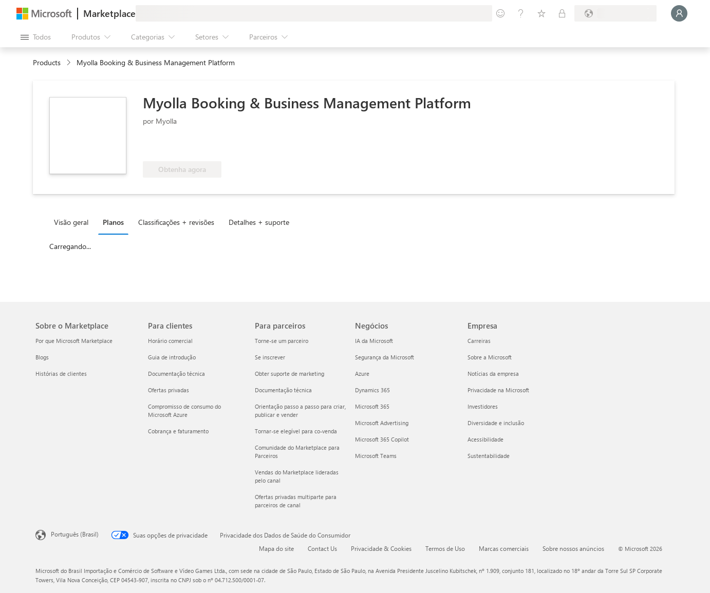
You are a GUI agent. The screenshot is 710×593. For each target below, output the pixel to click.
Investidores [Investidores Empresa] (483, 406)
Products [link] (47, 62)
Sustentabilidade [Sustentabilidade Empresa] (489, 456)
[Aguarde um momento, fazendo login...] (679, 13)
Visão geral (71, 222)
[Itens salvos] (541, 13)
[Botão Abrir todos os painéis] (35, 37)
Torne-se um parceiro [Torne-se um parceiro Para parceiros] (281, 341)
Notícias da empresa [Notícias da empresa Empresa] (493, 373)
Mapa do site (276, 548)
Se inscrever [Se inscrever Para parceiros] (270, 357)
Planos (113, 222)
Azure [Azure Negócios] (362, 373)
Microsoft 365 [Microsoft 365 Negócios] (372, 406)
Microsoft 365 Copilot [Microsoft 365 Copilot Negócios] (382, 439)
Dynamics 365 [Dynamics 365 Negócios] (372, 390)
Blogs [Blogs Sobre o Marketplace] (42, 357)
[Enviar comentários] (500, 13)
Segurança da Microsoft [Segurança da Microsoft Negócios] (384, 357)
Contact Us (322, 548)
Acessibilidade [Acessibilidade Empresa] (485, 439)
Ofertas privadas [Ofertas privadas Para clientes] (168, 390)
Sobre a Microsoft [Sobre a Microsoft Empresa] (490, 357)
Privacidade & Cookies (381, 548)
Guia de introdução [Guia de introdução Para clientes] (172, 357)
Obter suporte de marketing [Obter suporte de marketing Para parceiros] (289, 373)
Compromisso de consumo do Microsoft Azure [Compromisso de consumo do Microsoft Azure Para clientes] (184, 410)
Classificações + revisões (176, 222)
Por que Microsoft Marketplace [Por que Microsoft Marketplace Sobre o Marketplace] (74, 341)
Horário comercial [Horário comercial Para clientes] (170, 341)
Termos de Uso (445, 548)
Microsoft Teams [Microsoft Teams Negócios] (376, 456)
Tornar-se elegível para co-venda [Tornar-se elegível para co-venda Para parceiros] (296, 431)
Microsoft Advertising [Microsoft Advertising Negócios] (381, 423)
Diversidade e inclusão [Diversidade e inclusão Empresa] (496, 423)
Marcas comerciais (504, 548)
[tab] (73, 222)
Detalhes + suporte (259, 222)
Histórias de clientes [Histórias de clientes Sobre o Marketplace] (61, 373)
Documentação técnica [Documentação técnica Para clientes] (176, 373)
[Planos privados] (562, 13)
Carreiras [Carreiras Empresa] (479, 341)
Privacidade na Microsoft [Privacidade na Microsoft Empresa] (498, 390)
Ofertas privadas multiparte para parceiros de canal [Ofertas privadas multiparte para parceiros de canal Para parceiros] (296, 501)
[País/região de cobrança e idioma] (615, 13)
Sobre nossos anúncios (573, 548)
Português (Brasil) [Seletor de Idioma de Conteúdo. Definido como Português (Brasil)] (75, 534)
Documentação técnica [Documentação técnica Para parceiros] (283, 390)
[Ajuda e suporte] (521, 13)
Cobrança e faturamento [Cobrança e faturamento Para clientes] (178, 431)
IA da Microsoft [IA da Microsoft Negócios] (374, 341)
